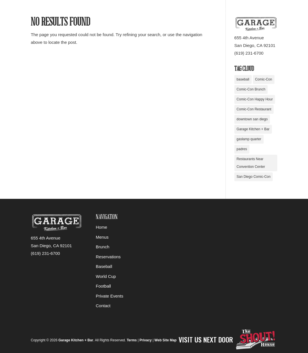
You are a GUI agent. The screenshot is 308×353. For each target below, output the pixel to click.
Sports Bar (170, 12)
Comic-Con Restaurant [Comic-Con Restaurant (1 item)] (254, 109)
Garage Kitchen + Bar (75, 340)
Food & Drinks (203, 12)
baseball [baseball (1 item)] (243, 79)
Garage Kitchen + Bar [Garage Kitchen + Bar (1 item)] (253, 129)
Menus (102, 237)
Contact (290, 12)
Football (103, 286)
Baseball (104, 266)
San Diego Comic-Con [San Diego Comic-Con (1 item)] (253, 177)
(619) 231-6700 (249, 53)
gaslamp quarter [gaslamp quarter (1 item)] (249, 139)
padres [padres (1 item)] (242, 149)
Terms (132, 340)
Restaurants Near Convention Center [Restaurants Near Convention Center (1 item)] (251, 163)
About (269, 12)
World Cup (106, 276)
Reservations (138, 12)
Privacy (146, 340)
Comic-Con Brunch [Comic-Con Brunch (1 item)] (251, 89)
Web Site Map (165, 340)
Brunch (102, 246)
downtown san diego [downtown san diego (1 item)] (252, 119)
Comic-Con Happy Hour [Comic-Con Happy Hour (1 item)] (255, 99)
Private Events (241, 12)
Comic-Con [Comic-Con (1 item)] (263, 79)
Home (113, 12)
